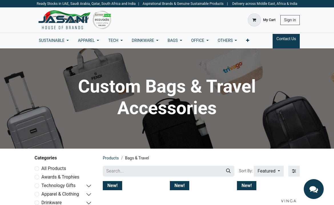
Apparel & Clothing (60, 194)
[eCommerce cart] (261, 19)
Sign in (290, 20)
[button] (269, 171)
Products (111, 158)
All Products (53, 168)
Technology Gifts (58, 185)
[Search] (228, 171)
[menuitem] (53, 40)
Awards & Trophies (60, 177)
